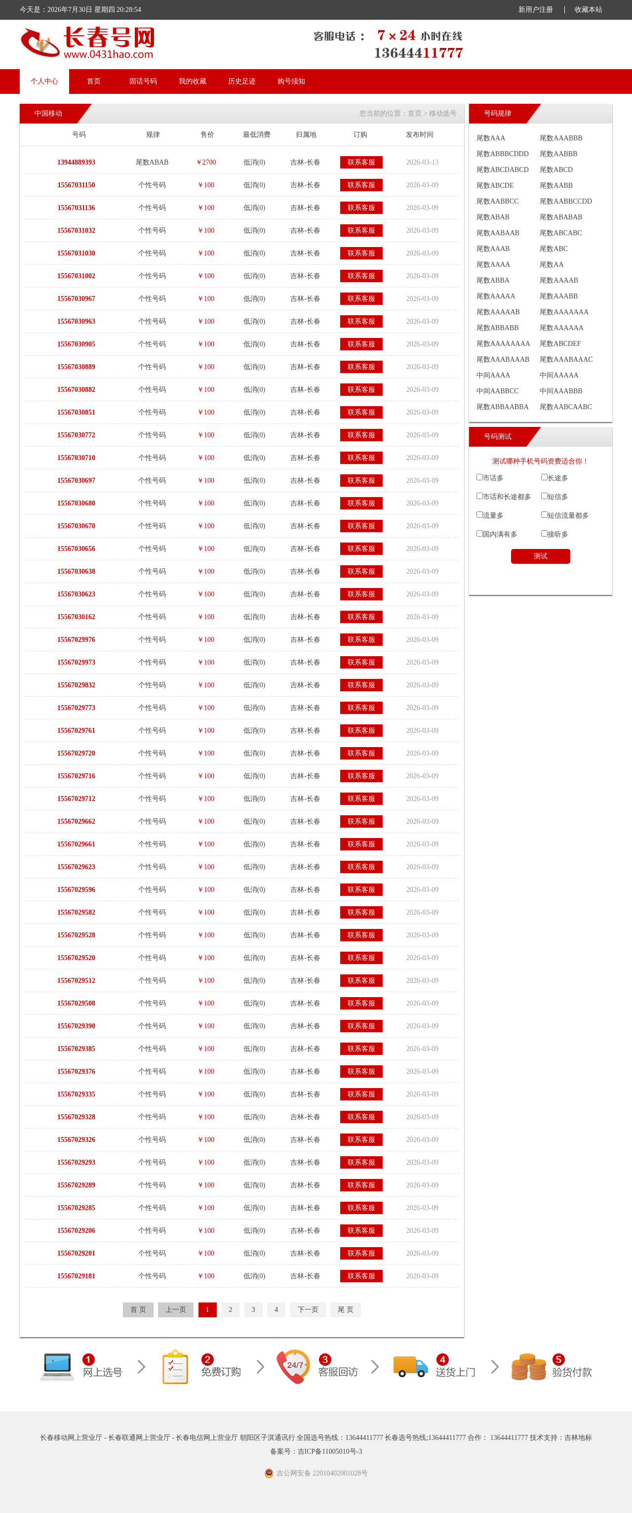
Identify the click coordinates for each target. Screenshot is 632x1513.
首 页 (138, 1309)
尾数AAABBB (561, 138)
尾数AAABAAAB (502, 359)
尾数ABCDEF (560, 343)
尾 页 (346, 1309)
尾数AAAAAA (562, 328)
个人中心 (44, 81)
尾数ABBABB (497, 328)
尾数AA (551, 264)
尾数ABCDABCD (502, 169)
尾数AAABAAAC (566, 359)
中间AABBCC (497, 391)
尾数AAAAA (495, 296)
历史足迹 (242, 81)
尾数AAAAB (559, 280)
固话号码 (143, 81)
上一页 (175, 1309)
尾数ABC (554, 248)
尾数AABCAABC (566, 407)
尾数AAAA (493, 264)
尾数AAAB (493, 248)
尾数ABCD (556, 169)
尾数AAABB (559, 296)
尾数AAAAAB (498, 312)
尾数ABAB (493, 217)
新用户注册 (535, 9)
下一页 (308, 1309)
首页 (94, 81)
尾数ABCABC (561, 233)
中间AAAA (493, 375)
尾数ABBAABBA (502, 407)
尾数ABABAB (561, 217)
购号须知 (291, 81)
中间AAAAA (559, 375)
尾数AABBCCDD (566, 201)
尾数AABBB (558, 154)
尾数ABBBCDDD (502, 154)
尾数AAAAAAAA (503, 343)
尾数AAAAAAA (564, 312)
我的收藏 (192, 81)
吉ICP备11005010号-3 (330, 1451)
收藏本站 (588, 9)
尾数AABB (556, 185)
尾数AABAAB (497, 233)
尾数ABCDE (495, 185)
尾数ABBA (493, 280)
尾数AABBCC (497, 201)
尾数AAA (490, 138)
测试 (541, 556)
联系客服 (361, 162)
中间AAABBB (561, 391)
